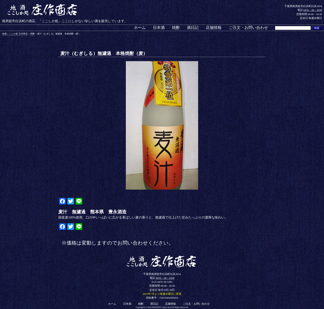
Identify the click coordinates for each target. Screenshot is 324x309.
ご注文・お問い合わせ (248, 28)
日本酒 (159, 28)
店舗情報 (214, 28)
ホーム (140, 28)
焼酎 (176, 28)
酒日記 (193, 28)
